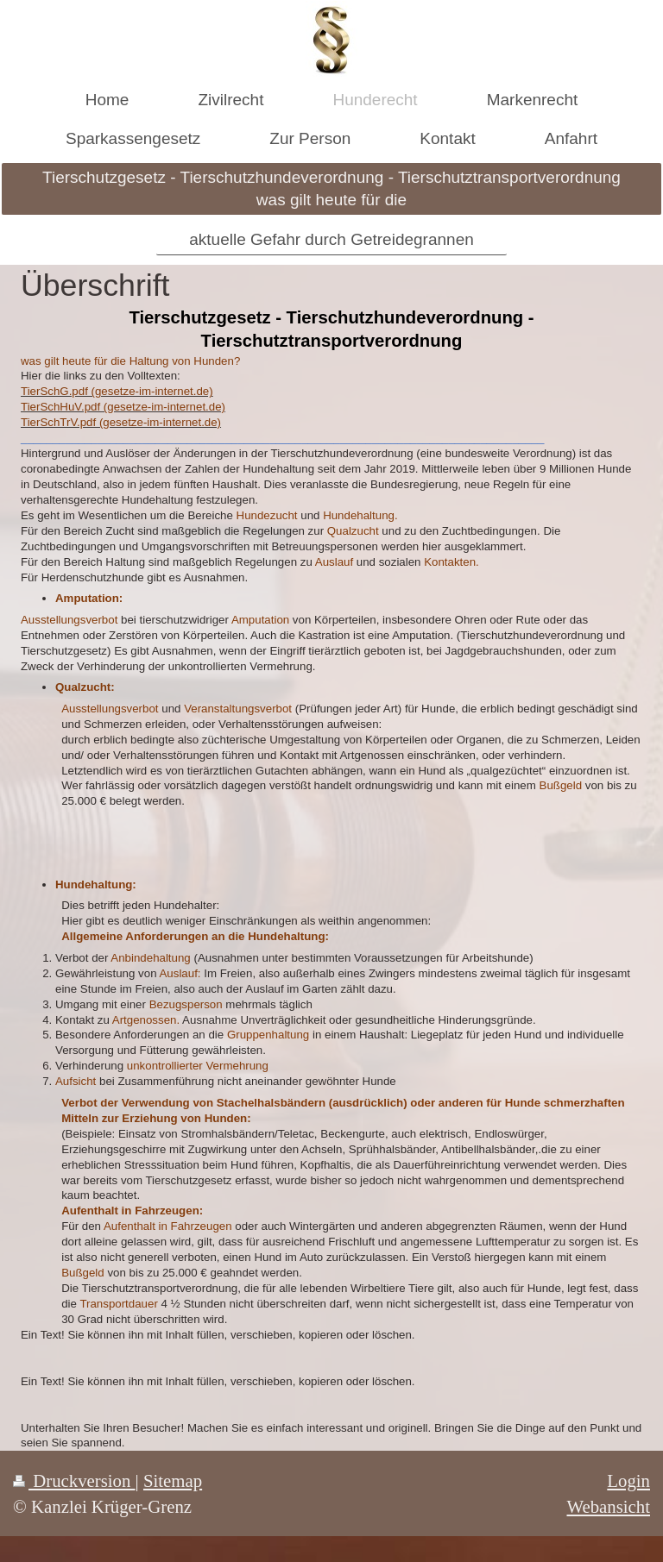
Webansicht (608, 1506)
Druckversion (74, 1480)
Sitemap (172, 1480)
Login (628, 1480)
